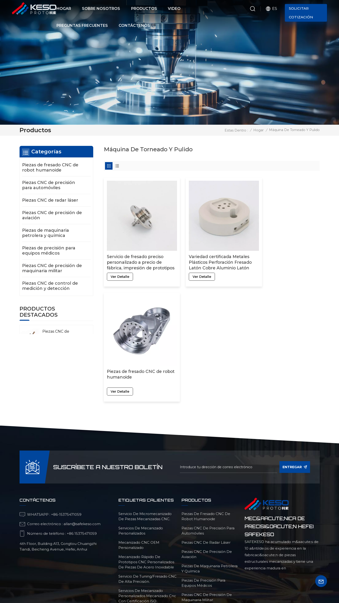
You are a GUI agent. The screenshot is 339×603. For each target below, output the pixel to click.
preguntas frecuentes (225, 573)
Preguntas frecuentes (82, 25)
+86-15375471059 (66, 437)
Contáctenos (134, 25)
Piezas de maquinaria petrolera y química (45, 233)
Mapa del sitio (164, 581)
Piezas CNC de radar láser (50, 200)
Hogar (63, 8)
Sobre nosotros (101, 8)
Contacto (181, 573)
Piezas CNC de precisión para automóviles (48, 185)
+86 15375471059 (82, 456)
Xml (183, 581)
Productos (144, 8)
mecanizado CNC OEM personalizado (138, 467)
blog (263, 573)
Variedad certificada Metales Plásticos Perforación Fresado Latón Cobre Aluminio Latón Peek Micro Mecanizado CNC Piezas (211, 254)
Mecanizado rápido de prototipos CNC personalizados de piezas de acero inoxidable (146, 484)
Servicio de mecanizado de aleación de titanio (143, 550)
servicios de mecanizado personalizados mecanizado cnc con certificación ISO (147, 518)
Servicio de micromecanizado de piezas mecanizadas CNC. (145, 439)
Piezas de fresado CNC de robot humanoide (282, 251)
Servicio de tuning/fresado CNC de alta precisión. (147, 501)
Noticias (106, 573)
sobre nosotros (142, 573)
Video (174, 8)
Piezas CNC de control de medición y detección (50, 286)
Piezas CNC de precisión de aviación (52, 215)
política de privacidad (210, 581)
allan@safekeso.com (82, 446)
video (82, 573)
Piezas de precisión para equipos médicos (48, 250)
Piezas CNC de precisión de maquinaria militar (52, 268)
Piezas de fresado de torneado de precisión (147, 535)
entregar (294, 389)
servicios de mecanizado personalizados (140, 453)
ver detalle (120, 268)
